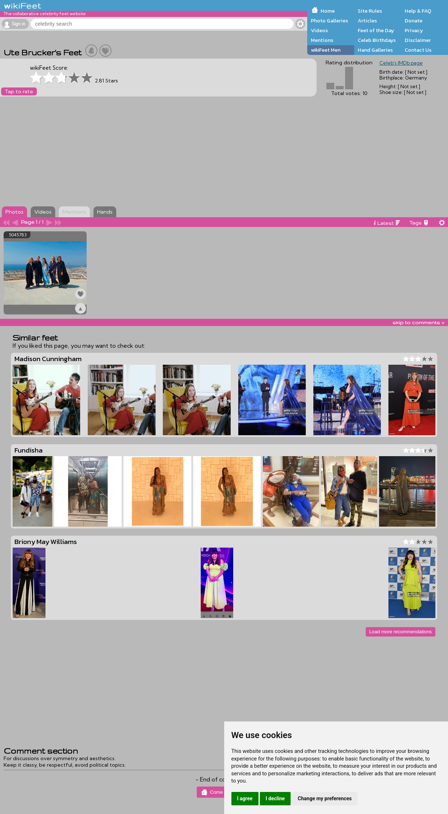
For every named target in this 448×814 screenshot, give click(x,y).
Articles (367, 21)
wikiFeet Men (325, 50)
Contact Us (418, 50)
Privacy (414, 30)
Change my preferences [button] (325, 798)
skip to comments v (418, 322)
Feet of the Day (376, 30)
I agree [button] (245, 798)
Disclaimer (418, 40)
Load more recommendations (400, 631)
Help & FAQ (418, 11)
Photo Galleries (329, 21)
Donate (413, 21)
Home (328, 11)
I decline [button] (275, 798)
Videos (319, 30)
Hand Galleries (375, 50)
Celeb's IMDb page (401, 63)
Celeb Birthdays (377, 40)
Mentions (322, 40)
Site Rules (370, 11)
